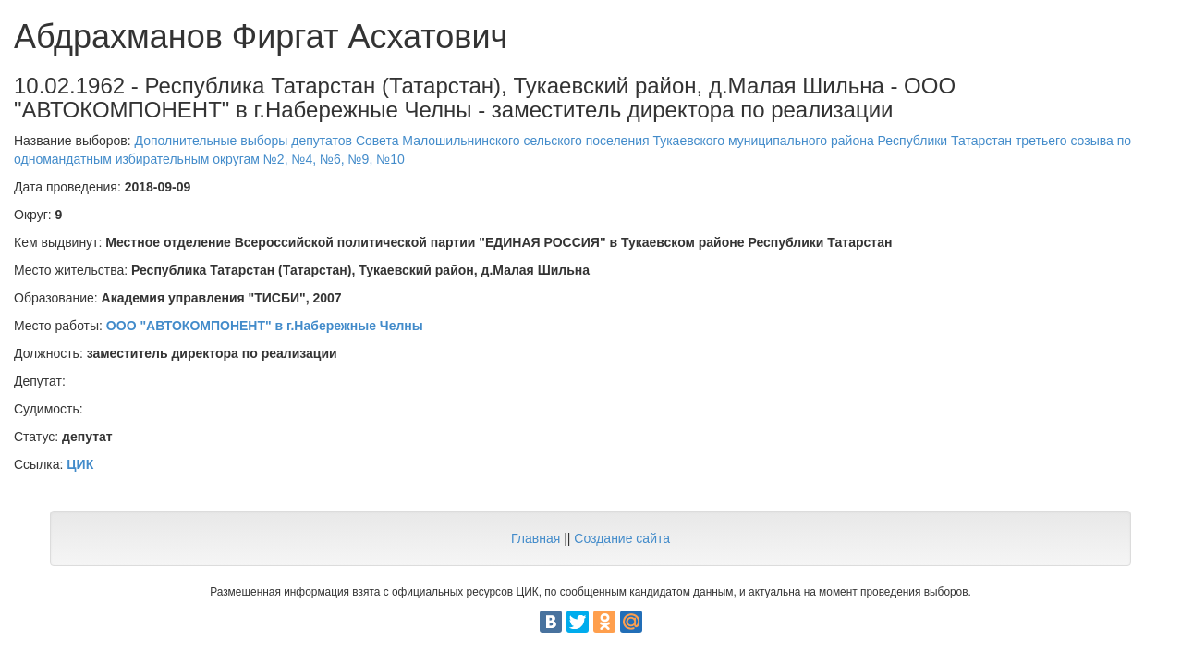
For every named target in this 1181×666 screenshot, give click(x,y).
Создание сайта (622, 538)
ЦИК (80, 464)
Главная (535, 538)
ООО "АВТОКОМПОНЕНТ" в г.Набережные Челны (264, 325)
